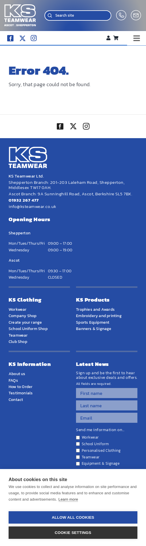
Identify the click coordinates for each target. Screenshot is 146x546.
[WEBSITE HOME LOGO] (20, 7)
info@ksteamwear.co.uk (33, 206)
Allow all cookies (73, 517)
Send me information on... (100, 430)
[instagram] (34, 38)
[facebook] (10, 38)
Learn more (68, 499)
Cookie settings (73, 532)
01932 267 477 (24, 200)
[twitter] (73, 127)
